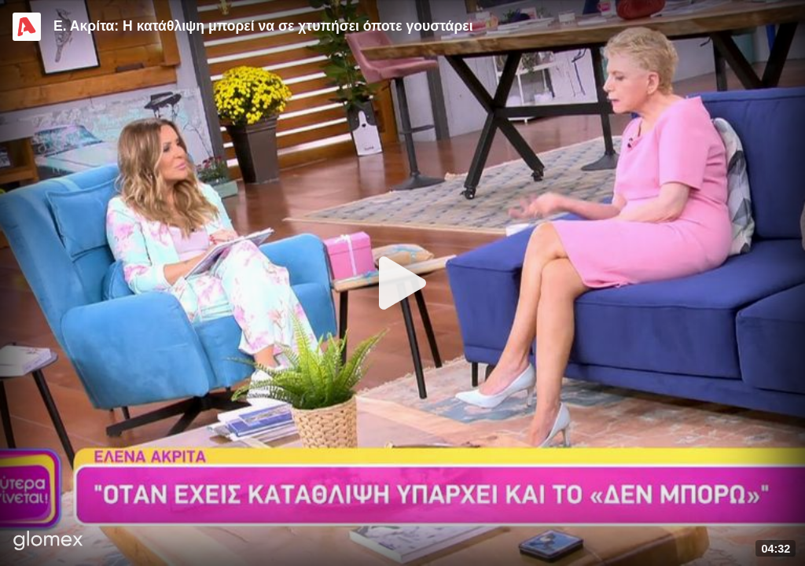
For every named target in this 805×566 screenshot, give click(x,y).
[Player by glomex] (48, 542)
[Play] (402, 283)
